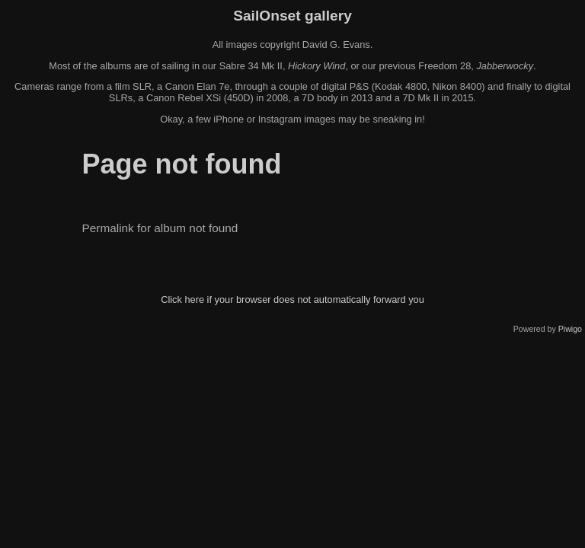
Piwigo (570, 328)
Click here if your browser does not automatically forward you (292, 299)
